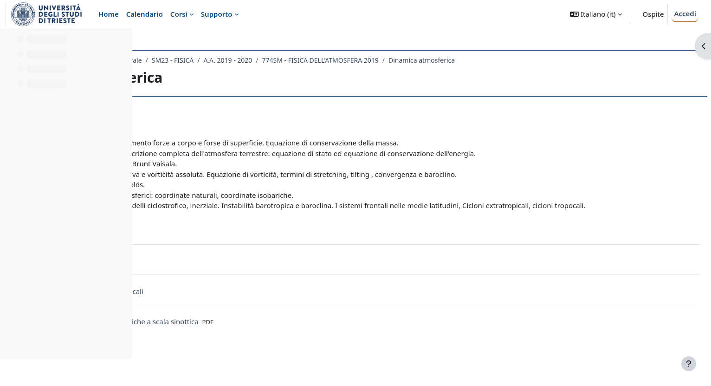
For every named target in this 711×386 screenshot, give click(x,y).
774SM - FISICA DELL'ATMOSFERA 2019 (460, 60)
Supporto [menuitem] (217, 14)
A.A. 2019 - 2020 (367, 60)
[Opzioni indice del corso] (121, 41)
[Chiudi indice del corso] (9, 41)
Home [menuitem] (108, 14)
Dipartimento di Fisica (183, 60)
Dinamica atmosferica (561, 60)
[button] (595, 14)
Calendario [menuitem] (144, 14)
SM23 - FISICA (312, 60)
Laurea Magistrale (253, 60)
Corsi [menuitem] (178, 14)
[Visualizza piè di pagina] (688, 363)
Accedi (685, 13)
